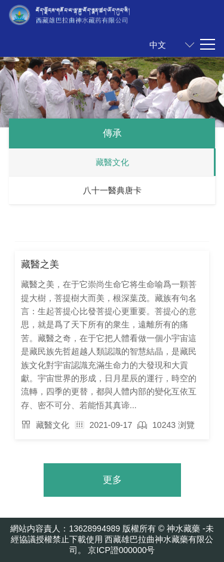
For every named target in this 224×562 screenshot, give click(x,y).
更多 (112, 480)
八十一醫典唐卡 (112, 190)
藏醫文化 (112, 162)
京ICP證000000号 (121, 550)
